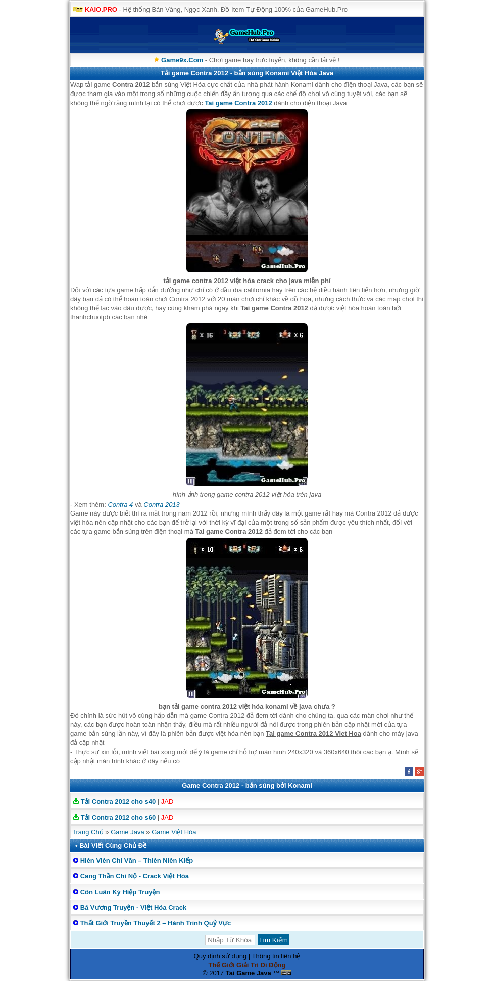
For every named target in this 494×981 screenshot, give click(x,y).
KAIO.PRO (101, 9)
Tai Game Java (248, 973)
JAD (167, 801)
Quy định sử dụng (220, 956)
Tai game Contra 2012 (238, 103)
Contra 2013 (161, 504)
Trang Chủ (88, 832)
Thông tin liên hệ (276, 956)
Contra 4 (120, 504)
